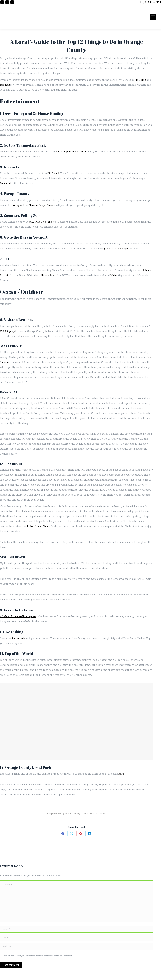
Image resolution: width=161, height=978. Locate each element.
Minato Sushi (48, 275)
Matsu (114, 275)
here (121, 773)
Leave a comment (98, 813)
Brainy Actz (18, 205)
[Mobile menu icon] (153, 17)
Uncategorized (62, 813)
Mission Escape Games (42, 205)
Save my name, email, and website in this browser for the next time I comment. (37, 955)
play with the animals (42, 221)
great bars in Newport (117, 248)
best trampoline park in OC (71, 151)
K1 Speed (53, 173)
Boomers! (5, 183)
